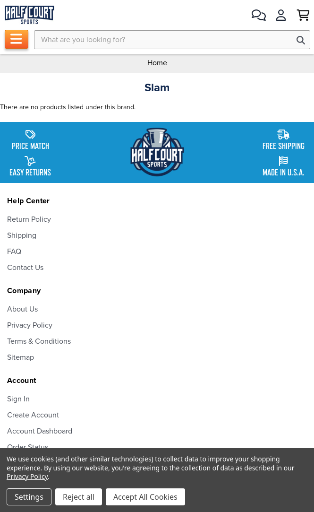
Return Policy (29, 219)
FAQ (14, 251)
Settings (29, 497)
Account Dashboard (39, 431)
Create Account (33, 415)
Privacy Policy (29, 325)
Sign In (18, 399)
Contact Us (25, 267)
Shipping (21, 235)
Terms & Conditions (39, 341)
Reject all (78, 497)
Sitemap (20, 357)
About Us (22, 309)
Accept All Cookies (145, 497)
